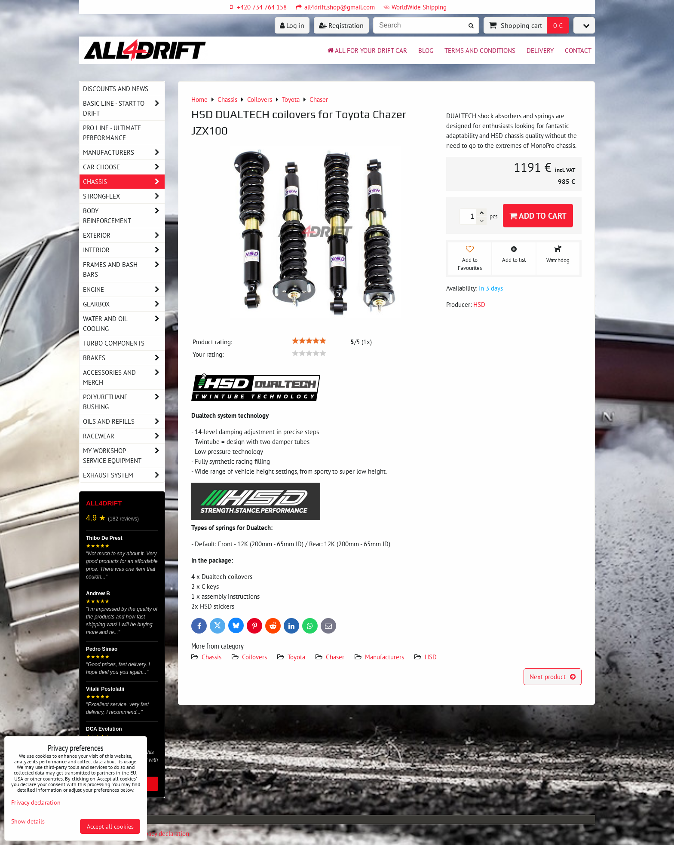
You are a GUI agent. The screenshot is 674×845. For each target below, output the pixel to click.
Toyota (296, 656)
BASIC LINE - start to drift (124, 108)
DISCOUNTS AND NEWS (115, 88)
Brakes (124, 358)
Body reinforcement (124, 216)
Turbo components (113, 343)
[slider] (309, 340)
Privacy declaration (163, 833)
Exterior (124, 235)
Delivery (540, 50)
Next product (553, 676)
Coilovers (254, 656)
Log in (292, 25)
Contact (578, 50)
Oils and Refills (124, 421)
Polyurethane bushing (124, 402)
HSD (431, 656)
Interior (124, 250)
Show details (28, 821)
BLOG (425, 50)
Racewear (124, 436)
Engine (124, 289)
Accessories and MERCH (124, 377)
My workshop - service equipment (124, 456)
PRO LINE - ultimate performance (112, 132)
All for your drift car (366, 50)
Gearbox (124, 304)
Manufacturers (384, 656)
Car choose (124, 167)
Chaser (335, 656)
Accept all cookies (110, 826)
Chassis (211, 656)
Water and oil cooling (124, 324)
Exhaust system (124, 475)
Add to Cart (538, 215)
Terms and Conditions (479, 50)
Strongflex (124, 196)
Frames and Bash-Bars (124, 269)
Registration (341, 25)
